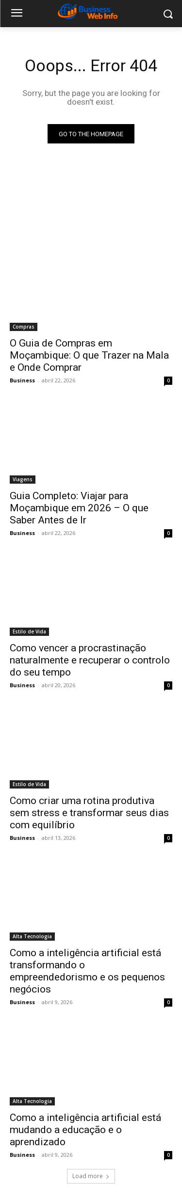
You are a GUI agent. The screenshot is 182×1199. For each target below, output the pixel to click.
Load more (91, 1176)
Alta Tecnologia (32, 936)
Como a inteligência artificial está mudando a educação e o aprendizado (85, 1130)
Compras (23, 326)
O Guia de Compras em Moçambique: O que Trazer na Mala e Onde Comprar (89, 355)
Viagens (23, 479)
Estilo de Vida (29, 631)
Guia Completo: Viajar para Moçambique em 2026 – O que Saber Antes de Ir (79, 508)
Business (22, 380)
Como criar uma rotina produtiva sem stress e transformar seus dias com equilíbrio (89, 813)
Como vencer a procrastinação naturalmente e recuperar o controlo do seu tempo (90, 660)
